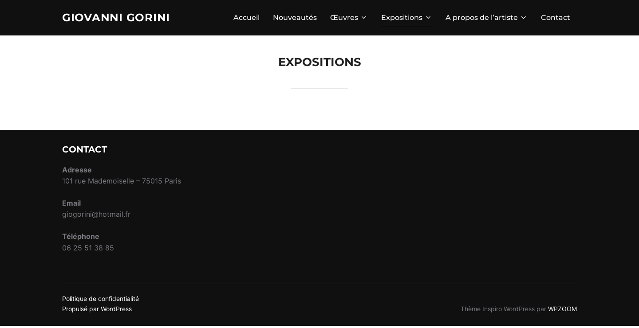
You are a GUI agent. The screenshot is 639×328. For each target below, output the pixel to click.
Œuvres (349, 18)
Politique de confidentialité (100, 301)
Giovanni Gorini (120, 18)
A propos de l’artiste (487, 18)
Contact (555, 18)
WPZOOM (562, 311)
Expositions (406, 18)
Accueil (246, 18)
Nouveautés (295, 18)
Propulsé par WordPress (97, 311)
